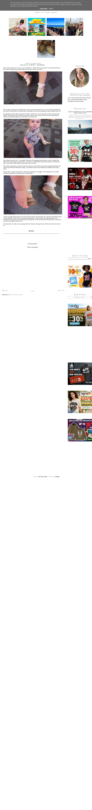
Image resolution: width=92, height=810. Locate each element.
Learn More (43, 8)
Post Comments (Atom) (16, 294)
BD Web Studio (43, 476)
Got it (51, 8)
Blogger (57, 476)
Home (32, 291)
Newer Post (61, 290)
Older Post (5, 290)
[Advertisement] (46, 457)
